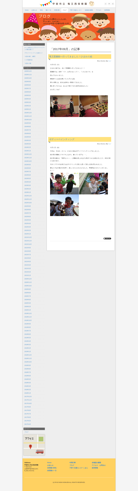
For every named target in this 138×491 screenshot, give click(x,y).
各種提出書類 (89, 10)
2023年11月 (28, 157)
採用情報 (107, 10)
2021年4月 (27, 265)
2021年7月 (27, 254)
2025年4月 (27, 99)
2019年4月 (27, 341)
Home (26, 10)
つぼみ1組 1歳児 (29, 56)
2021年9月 (27, 247)
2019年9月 (27, 324)
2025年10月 (28, 78)
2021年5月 (27, 261)
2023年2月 (27, 189)
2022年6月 (27, 216)
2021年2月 (27, 272)
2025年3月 (27, 102)
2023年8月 (27, 168)
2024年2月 (27, 147)
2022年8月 (27, 209)
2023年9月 (27, 164)
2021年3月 (27, 268)
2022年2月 (27, 230)
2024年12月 (28, 112)
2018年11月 (28, 358)
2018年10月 (28, 362)
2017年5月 (27, 420)
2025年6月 (27, 92)
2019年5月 (27, 337)
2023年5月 (27, 178)
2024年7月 (27, 130)
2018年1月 (27, 393)
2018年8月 (27, 369)
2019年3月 (27, 344)
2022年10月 (28, 202)
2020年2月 (27, 306)
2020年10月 (28, 286)
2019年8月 (27, 327)
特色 (41, 10)
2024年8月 (27, 126)
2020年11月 (28, 282)
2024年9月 (27, 123)
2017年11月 (28, 400)
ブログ (65, 10)
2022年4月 (27, 223)
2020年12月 (28, 279)
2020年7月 (27, 296)
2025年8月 (27, 85)
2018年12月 (28, 355)
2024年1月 (27, 151)
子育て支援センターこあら (78, 468)
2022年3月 (27, 227)
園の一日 (48, 10)
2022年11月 (28, 199)
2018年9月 (27, 365)
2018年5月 (27, 379)
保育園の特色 (51, 468)
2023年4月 (27, 182)
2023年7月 (27, 171)
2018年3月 (27, 386)
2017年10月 (28, 403)
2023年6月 (27, 175)
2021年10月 (28, 244)
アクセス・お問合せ (99, 465)
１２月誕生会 (28, 60)
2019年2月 (27, 348)
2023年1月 (27, 192)
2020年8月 (27, 292)
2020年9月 (27, 289)
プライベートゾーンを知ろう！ (33, 53)
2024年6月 (27, 133)
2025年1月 (27, 109)
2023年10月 (28, 161)
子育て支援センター (76, 10)
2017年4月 (27, 424)
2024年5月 (27, 137)
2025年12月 (28, 71)
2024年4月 (27, 140)
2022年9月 (27, 206)
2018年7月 (27, 372)
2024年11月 (28, 116)
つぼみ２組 (27, 63)
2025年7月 (27, 88)
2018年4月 (27, 382)
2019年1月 (27, 351)
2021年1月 (27, 275)
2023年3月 (27, 185)
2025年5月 (27, 95)
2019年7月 (27, 330)
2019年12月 (28, 313)
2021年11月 (28, 241)
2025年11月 (28, 74)
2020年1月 (27, 310)
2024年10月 (28, 119)
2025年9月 (27, 81)
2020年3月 (27, 303)
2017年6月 (27, 417)
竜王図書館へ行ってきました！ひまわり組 (70, 56)
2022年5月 (27, 220)
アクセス (98, 10)
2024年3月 (27, 144)
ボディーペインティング (61, 139)
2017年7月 (27, 414)
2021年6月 (27, 258)
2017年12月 (28, 396)
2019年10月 (28, 320)
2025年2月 (27, 106)
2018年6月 (27, 375)
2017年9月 (27, 407)
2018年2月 (27, 389)
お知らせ (34, 10)
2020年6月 (27, 299)
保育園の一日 (51, 470)
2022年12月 (28, 196)
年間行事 (57, 10)
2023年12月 (28, 154)
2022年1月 (27, 234)
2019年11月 (28, 317)
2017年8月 (27, 410)
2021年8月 (27, 251)
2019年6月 (27, 334)
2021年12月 (28, 237)
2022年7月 (27, 213)
